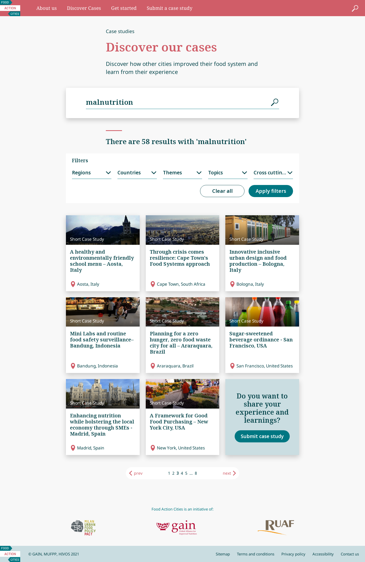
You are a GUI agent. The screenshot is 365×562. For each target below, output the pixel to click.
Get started (124, 8)
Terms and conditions (255, 553)
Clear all (222, 191)
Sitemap (223, 553)
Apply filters (271, 191)
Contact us (350, 553)
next (227, 473)
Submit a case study (169, 8)
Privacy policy (293, 553)
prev (138, 473)
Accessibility (323, 553)
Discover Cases (84, 8)
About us (46, 8)
